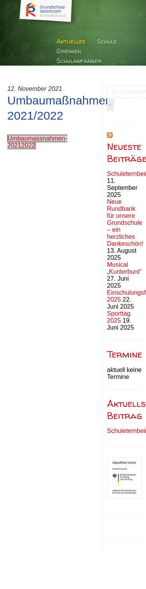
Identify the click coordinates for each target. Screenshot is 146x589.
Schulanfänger (79, 60)
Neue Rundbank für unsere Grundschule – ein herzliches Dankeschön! (125, 222)
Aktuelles (70, 41)
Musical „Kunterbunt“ (124, 268)
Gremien (68, 51)
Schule (107, 41)
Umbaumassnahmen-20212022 (37, 142)
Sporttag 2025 (118, 317)
